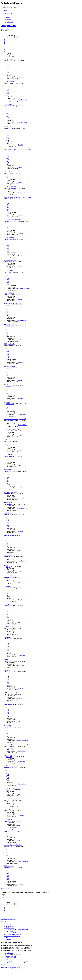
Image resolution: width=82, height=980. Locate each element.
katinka (8, 867)
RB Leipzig (7, 402)
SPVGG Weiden (8, 171)
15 (8, 66)
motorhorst (21, 561)
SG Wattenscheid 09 (9, 798)
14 (8, 140)
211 (8, 248)
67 (8, 207)
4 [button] (4, 43)
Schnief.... (6, 659)
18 (8, 71)
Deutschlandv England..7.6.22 (12, 429)
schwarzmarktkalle (23, 740)
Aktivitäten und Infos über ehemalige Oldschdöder (17, 149)
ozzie (7, 431)
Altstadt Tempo (22, 414)
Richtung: (41, 892)
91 (8, 873)
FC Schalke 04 (8, 637)
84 (8, 354)
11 (8, 136)
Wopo (8, 694)
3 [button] (4, 41)
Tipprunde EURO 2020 (10, 492)
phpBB (9, 962)
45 (8, 111)
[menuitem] (5, 16)
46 (8, 113)
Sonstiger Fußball (8, 26)
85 (8, 356)
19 (8, 73)
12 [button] (4, 47)
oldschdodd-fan (10, 767)
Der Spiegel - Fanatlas (10, 626)
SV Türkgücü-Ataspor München (12, 303)
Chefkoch (9, 456)
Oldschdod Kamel (11, 221)
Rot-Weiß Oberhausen (10, 186)
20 (8, 523)
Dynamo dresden (8, 586)
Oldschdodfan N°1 (23, 320)
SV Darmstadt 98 (8, 866)
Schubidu (8, 727)
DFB (5, 439)
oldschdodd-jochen (23, 508)
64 (8, 278)
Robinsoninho (22, 425)
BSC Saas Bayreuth (9, 366)
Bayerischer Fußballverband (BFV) (13, 788)
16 (8, 68)
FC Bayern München (9, 344)
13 (8, 139)
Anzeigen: (9, 892)
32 (8, 94)
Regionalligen (8, 104)
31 (8, 92)
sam (7, 150)
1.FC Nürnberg (8, 604)
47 (8, 115)
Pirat (19, 182)
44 (8, 163)
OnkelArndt (9, 493)
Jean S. (20, 145)
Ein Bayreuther (22, 192)
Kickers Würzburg (9, 324)
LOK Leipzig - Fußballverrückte (13, 219)
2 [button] (4, 40)
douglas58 (9, 60)
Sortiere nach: (25, 892)
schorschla (9, 105)
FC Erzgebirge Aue (9, 59)
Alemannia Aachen (9, 830)
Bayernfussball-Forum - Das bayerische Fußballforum (18, 745)
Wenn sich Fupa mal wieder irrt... (13, 845)
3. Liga (6, 384)
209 (8, 245)
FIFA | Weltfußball (9, 293)
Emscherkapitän (10, 188)
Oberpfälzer (9, 128)
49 (8, 118)
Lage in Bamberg (8, 270)
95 (8, 879)
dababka (20, 233)
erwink (20, 487)
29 (8, 89)
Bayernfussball (10, 746)
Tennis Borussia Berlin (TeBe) (12, 535)
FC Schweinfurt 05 (9, 81)
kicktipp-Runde (8, 555)
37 (8, 615)
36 (8, 613)
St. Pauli (6, 703)
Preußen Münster (8, 576)
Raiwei (20, 167)
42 (8, 160)
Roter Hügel (9, 420)
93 (8, 876)
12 (8, 137)
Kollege (20, 299)
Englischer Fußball (9, 725)
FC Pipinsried (7, 809)
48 (8, 116)
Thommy (8, 272)
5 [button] (4, 44)
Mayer (8, 567)
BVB (5, 766)
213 (8, 251)
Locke (8, 261)
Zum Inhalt (4, 10)
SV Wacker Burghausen (10, 260)
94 (8, 878)
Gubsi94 (8, 605)
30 (8, 90)
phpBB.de (19, 965)
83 (8, 353)
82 (8, 351)
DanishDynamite (22, 100)
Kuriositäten (7, 126)
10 (8, 134)
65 (8, 204)
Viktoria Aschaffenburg (10, 692)
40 (8, 157)
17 (8, 69)
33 (8, 95)
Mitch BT (9, 757)
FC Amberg (7, 670)
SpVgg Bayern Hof (9, 237)
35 (8, 611)
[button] (4, 33)
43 (8, 161)
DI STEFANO (10, 326)
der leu (20, 215)
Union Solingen (8, 755)
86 (8, 357)
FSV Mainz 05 (8, 819)
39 (8, 618)
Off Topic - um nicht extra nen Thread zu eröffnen (17, 197)
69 (8, 210)
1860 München (8, 513)
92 (8, 875)
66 (8, 206)
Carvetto (8, 83)
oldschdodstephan (11, 577)
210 (8, 246)
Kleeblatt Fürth (8, 469)
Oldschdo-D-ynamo (23, 288)
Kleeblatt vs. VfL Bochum (11, 502)
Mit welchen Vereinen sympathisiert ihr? (15, 419)
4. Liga (6, 565)
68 (8, 209)
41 (8, 158)
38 (8, 616)
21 (8, 525)
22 (8, 526)
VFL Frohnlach (8, 454)
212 (8, 249)
